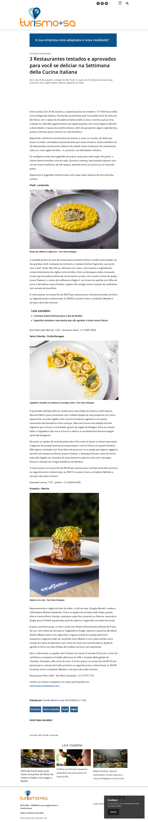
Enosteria (35, 709)
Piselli (65, 709)
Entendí (113, 812)
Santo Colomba (51, 709)
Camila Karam (50, 700)
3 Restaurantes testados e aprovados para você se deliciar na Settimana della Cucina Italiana (73, 65)
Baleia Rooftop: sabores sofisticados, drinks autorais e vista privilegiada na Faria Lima (108, 775)
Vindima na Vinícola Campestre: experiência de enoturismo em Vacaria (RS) (72, 773)
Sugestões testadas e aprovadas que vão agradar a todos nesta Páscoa (71, 320)
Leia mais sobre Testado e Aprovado (44, 735)
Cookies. (113, 800)
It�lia (74, 709)
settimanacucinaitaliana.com (45, 685)
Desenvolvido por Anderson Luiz (33, 818)
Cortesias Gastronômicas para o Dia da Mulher (58, 315)
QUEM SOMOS (99, 804)
